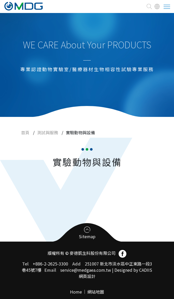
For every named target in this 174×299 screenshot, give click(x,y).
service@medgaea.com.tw (85, 270)
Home (76, 292)
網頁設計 (87, 276)
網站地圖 (95, 292)
